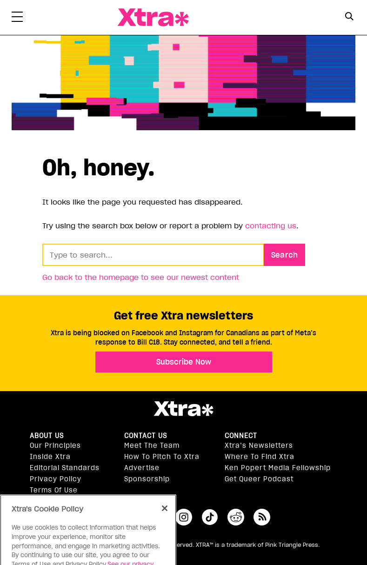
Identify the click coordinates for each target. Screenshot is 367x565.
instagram (183, 517)
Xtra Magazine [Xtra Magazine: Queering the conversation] (153, 17)
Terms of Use (54, 490)
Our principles (55, 445)
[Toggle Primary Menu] (17, 19)
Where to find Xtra (259, 456)
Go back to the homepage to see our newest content (140, 277)
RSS (262, 517)
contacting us (270, 225)
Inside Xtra (50, 456)
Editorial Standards (65, 468)
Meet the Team (152, 445)
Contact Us (145, 436)
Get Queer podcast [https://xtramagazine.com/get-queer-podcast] (259, 479)
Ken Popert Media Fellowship (278, 468)
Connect (241, 436)
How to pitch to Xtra (162, 456)
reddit (235, 517)
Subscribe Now (183, 361)
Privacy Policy (55, 479)
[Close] (164, 519)
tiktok (209, 517)
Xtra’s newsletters (259, 445)
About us (47, 436)
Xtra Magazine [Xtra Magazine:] (183, 408)
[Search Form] (349, 18)
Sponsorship (147, 479)
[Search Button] (349, 16)
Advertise (142, 468)
